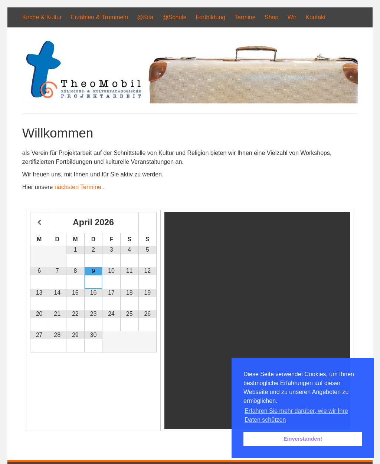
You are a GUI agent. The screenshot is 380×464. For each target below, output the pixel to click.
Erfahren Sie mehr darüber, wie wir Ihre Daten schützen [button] (296, 415)
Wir (292, 17)
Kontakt (315, 17)
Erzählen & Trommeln (99, 17)
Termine (245, 17)
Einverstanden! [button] (303, 439)
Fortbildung (210, 17)
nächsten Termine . (80, 187)
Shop (271, 17)
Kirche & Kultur (42, 17)
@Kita (145, 17)
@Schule (175, 17)
